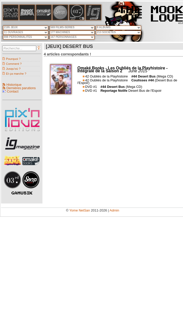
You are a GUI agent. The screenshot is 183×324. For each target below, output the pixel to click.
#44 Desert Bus (143, 76)
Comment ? (13, 63)
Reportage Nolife (113, 91)
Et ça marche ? (16, 73)
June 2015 (137, 71)
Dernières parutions (21, 88)
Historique (14, 85)
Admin (114, 210)
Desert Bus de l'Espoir (145, 91)
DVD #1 (91, 87)
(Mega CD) (165, 76)
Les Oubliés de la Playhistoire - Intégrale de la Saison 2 (122, 69)
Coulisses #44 (142, 80)
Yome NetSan (79, 210)
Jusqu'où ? (13, 68)
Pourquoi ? (13, 58)
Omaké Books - (92, 68)
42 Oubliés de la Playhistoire (106, 76)
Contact (13, 91)
